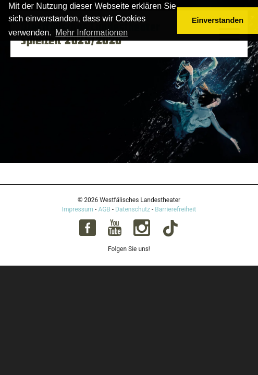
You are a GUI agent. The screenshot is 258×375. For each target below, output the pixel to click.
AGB (104, 209)
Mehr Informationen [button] (91, 32)
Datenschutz (132, 209)
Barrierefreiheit (175, 209)
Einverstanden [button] (217, 20)
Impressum (77, 209)
